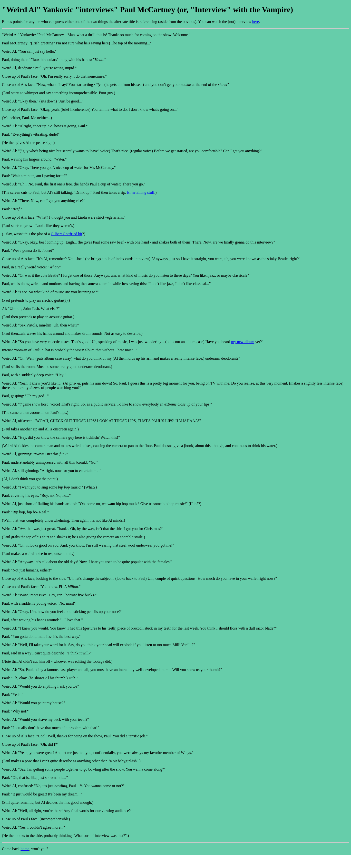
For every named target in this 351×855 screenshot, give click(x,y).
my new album (242, 342)
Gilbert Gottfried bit (66, 234)
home (24, 849)
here (255, 22)
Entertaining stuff (140, 192)
